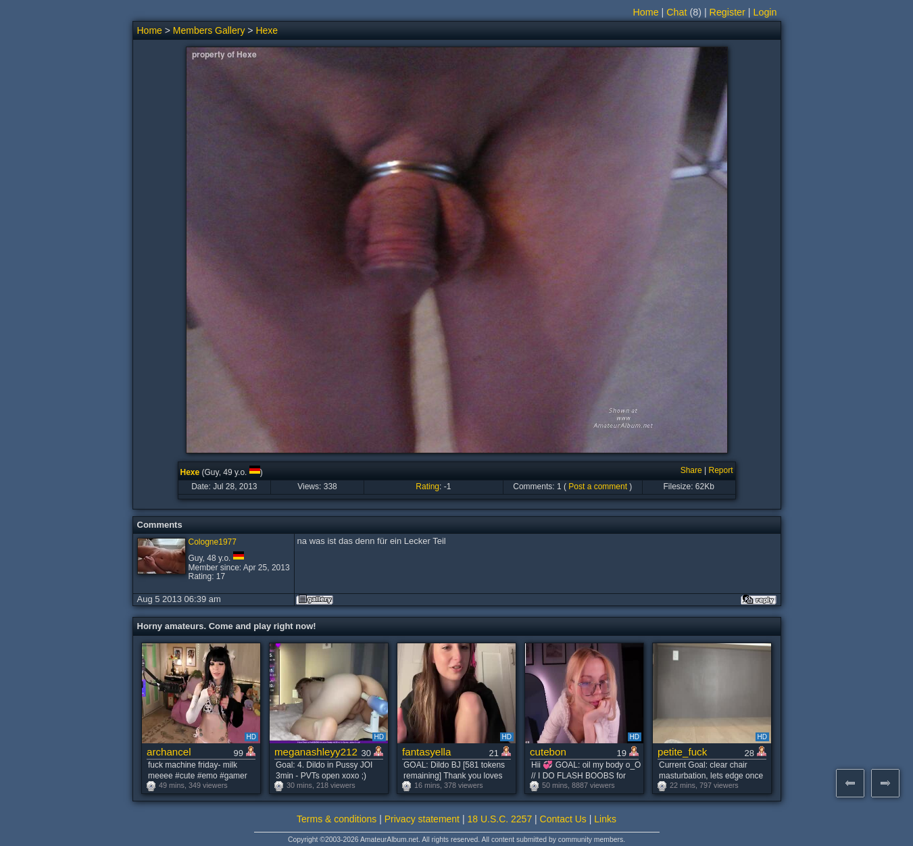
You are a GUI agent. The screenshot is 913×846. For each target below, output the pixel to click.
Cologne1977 (213, 542)
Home (645, 12)
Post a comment (597, 486)
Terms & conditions (336, 819)
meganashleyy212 (315, 751)
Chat (676, 12)
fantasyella (426, 751)
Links (605, 819)
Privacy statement (422, 819)
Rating (427, 486)
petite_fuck (682, 751)
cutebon (548, 751)
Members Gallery (209, 30)
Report (720, 470)
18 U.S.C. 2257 (499, 819)
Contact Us (563, 819)
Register (727, 12)
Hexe (266, 30)
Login (765, 12)
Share (691, 470)
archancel (169, 751)
